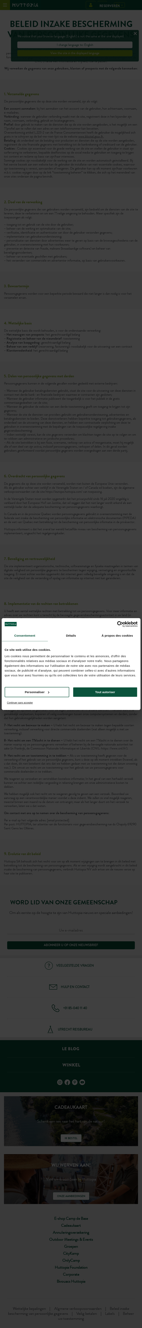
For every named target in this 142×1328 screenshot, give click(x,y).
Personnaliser (37, 692)
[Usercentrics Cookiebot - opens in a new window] (120, 624)
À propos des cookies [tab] (117, 635)
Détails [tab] (71, 635)
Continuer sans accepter (20, 702)
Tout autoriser (105, 692)
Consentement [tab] (24, 635)
